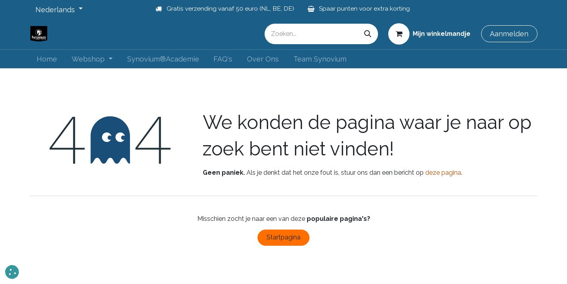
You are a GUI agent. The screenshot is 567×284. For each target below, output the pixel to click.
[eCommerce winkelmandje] (430, 33)
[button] (12, 272)
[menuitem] (47, 59)
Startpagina (283, 237)
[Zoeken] (368, 34)
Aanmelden (509, 34)
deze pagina (443, 172)
